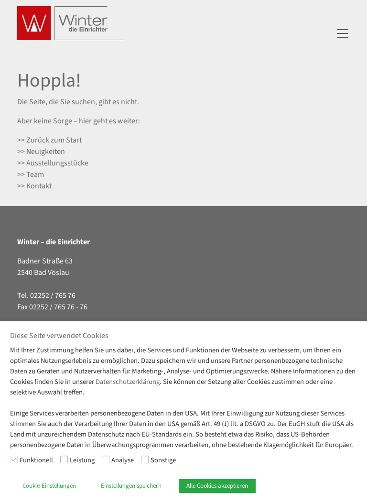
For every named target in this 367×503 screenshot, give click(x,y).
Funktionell (36, 460)
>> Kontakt (34, 186)
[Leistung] (64, 459)
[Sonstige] (145, 459)
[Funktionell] (14, 459)
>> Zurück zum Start (49, 140)
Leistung (82, 460)
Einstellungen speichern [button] (131, 485)
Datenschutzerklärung (128, 382)
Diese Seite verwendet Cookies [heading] (59, 335)
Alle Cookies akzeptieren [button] (217, 485)
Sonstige (163, 460)
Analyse (122, 460)
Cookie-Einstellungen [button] (49, 485)
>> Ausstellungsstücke (52, 163)
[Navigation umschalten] (343, 33)
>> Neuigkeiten (41, 151)
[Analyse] (105, 459)
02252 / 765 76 (53, 295)
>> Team (30, 174)
